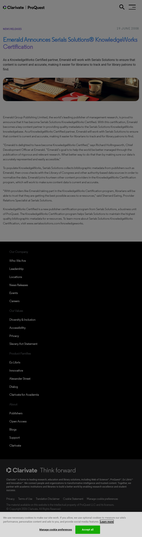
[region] (71, 524)
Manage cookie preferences (55, 529)
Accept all (88, 529)
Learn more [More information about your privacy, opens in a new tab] (107, 521)
